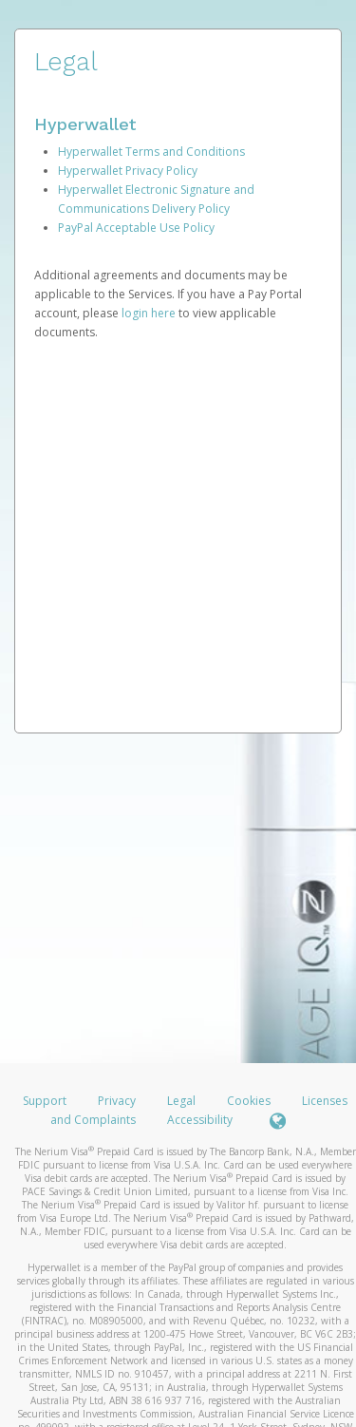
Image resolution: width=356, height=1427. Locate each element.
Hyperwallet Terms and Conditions (151, 151)
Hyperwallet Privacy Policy (127, 170)
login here (149, 313)
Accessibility (200, 1120)
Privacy (117, 1101)
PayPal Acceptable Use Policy (136, 227)
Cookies (249, 1101)
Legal (181, 1101)
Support (44, 1101)
